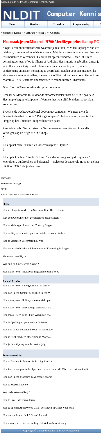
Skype (42, 32)
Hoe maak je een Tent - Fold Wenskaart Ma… (28, 314)
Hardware (35, 24)
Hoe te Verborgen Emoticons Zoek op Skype (27, 225)
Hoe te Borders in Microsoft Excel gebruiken (28, 361)
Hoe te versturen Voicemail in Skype (23, 240)
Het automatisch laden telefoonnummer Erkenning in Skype (36, 248)
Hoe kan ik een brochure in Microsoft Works (27, 376)
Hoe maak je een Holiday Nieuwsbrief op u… (28, 300)
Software (30, 32)
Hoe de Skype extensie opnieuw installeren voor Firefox (34, 233)
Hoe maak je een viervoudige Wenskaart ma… (28, 307)
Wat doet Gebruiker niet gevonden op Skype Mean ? (32, 217)
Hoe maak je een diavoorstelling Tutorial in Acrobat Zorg (34, 423)
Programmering (81, 24)
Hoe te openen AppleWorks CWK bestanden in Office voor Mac (38, 407)
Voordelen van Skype (11, 183)
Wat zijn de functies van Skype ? (21, 263)
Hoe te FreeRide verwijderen (19, 399)
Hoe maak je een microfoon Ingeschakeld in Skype (31, 271)
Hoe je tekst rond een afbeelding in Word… (27, 336)
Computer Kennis (12, 32)
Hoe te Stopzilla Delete (15, 384)
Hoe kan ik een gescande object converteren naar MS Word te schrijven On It (45, 369)
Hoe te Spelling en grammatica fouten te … (27, 322)
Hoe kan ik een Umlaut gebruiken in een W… (28, 292)
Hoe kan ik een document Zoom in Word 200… (29, 329)
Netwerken (58, 24)
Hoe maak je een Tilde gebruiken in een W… (28, 285)
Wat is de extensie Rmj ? (16, 392)
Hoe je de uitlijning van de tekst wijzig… (25, 344)
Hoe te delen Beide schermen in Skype (20, 194)
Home (12, 24)
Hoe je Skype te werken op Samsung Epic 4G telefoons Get (36, 209)
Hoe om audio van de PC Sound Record (25, 415)
